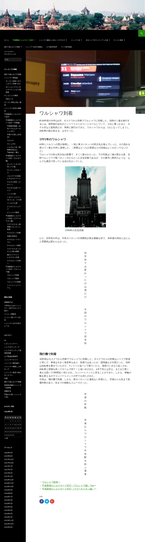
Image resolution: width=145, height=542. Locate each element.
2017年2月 (8, 473)
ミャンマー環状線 (11, 78)
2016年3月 (8, 510)
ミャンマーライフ (11, 360)
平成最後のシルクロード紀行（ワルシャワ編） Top (68, 485)
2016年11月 (9, 483)
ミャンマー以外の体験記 (34, 47)
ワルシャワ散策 (50, 482)
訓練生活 (7, 391)
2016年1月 (8, 517)
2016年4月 (8, 507)
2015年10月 (9, 524)
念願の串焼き (12, 236)
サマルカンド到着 (14, 233)
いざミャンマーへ (11, 344)
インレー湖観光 (10, 314)
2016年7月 (8, 497)
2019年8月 (8, 456)
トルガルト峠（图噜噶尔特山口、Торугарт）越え (14, 149)
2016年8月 (8, 493)
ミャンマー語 (75, 40)
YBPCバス (9, 99)
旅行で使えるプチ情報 (12, 47)
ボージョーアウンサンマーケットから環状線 (13, 89)
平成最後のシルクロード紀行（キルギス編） (13, 158)
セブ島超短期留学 (11, 356)
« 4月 (6, 438)
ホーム (6, 40)
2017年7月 (8, 466)
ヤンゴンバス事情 (11, 95)
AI (5, 340)
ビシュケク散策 (13, 212)
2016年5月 (8, 503)
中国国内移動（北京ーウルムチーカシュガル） (14, 128)
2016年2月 (8, 514)
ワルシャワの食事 (14, 282)
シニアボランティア (12, 347)
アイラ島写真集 (66, 47)
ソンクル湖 (11, 194)
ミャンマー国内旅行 (12, 363)
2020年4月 (8, 453)
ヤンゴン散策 (118, 40)
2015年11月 (9, 520)
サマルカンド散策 (14, 245)
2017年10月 (9, 463)
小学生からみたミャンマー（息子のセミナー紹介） (12, 308)
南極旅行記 (8, 302)
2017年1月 (8, 476)
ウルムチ (10, 140)
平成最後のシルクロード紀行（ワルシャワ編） (13, 269)
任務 (6, 378)
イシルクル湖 (12, 203)
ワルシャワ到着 (13, 275)
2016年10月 (9, 486)
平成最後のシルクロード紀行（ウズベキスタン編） (68, 488)
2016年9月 (8, 490)
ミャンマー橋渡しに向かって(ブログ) (52, 40)
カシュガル (11, 144)
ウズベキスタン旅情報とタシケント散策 (14, 226)
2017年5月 (8, 469)
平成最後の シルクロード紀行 (23, 40)
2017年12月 (9, 459)
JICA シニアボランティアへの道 (97, 40)
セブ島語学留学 (51, 47)
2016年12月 (9, 480)
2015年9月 (8, 527)
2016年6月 (8, 500)
